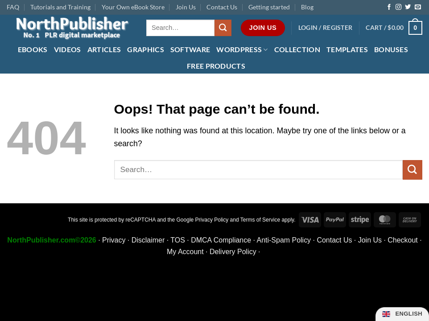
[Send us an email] (418, 7)
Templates (347, 49)
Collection (297, 49)
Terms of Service (260, 220)
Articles (104, 49)
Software (190, 49)
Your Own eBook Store (133, 7)
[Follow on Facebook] (389, 7)
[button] (325, 27)
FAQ (13, 7)
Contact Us (221, 7)
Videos (67, 49)
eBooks (33, 49)
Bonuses (391, 49)
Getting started (269, 7)
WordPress (242, 49)
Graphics (145, 49)
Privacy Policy (212, 220)
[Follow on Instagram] (398, 7)
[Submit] (222, 28)
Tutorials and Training (60, 7)
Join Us (186, 7)
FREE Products (216, 66)
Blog (307, 7)
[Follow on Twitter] (408, 7)
